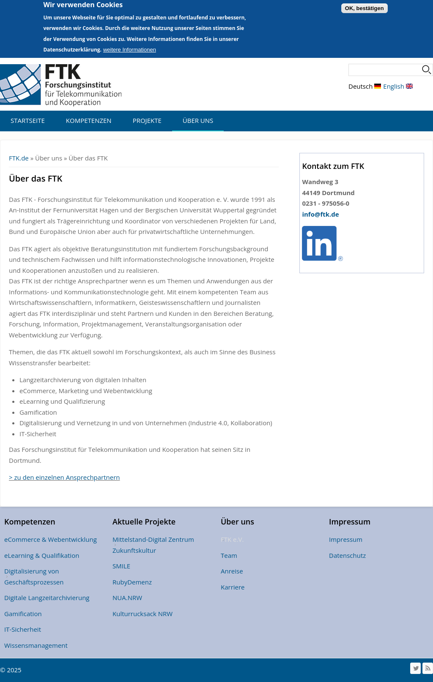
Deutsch (364, 86)
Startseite (28, 120)
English (398, 86)
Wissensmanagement (36, 645)
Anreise (232, 571)
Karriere (233, 587)
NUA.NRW (127, 597)
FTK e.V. (232, 539)
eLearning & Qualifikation (41, 555)
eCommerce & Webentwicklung (50, 539)
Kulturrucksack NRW (142, 613)
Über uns (198, 120)
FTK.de (19, 158)
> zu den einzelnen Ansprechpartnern (64, 477)
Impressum (345, 539)
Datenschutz (347, 555)
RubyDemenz (132, 582)
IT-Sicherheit (22, 629)
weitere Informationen (129, 45)
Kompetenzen (89, 120)
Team (229, 555)
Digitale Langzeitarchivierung (47, 597)
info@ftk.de (320, 214)
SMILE (121, 566)
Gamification (23, 613)
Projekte (147, 120)
